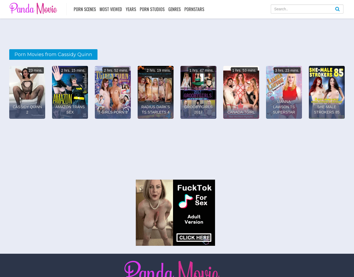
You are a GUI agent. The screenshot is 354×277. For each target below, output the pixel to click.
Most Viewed (111, 9)
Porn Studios (152, 9)
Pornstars (194, 9)
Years (131, 9)
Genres (174, 9)
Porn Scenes (85, 9)
